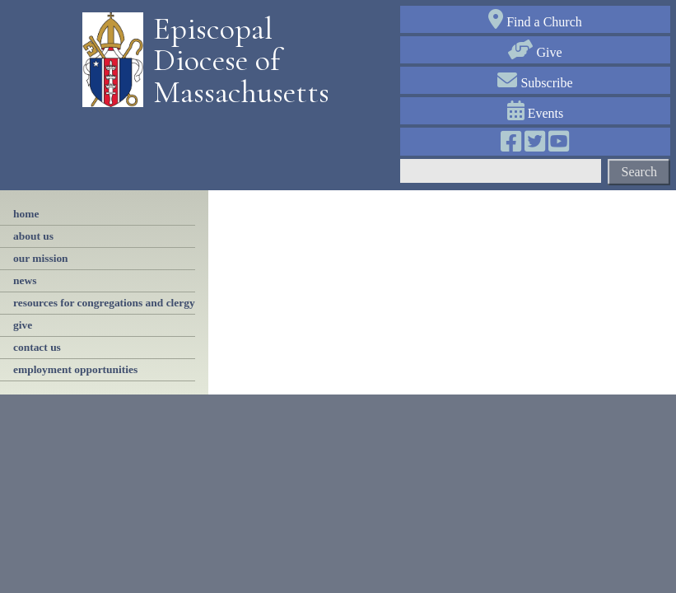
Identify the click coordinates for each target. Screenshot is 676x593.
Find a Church (535, 22)
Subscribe (534, 83)
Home (26, 214)
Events (535, 113)
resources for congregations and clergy (104, 302)
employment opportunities (75, 369)
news (24, 280)
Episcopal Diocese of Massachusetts (235, 60)
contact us (37, 347)
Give (535, 52)
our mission (40, 258)
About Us (33, 236)
